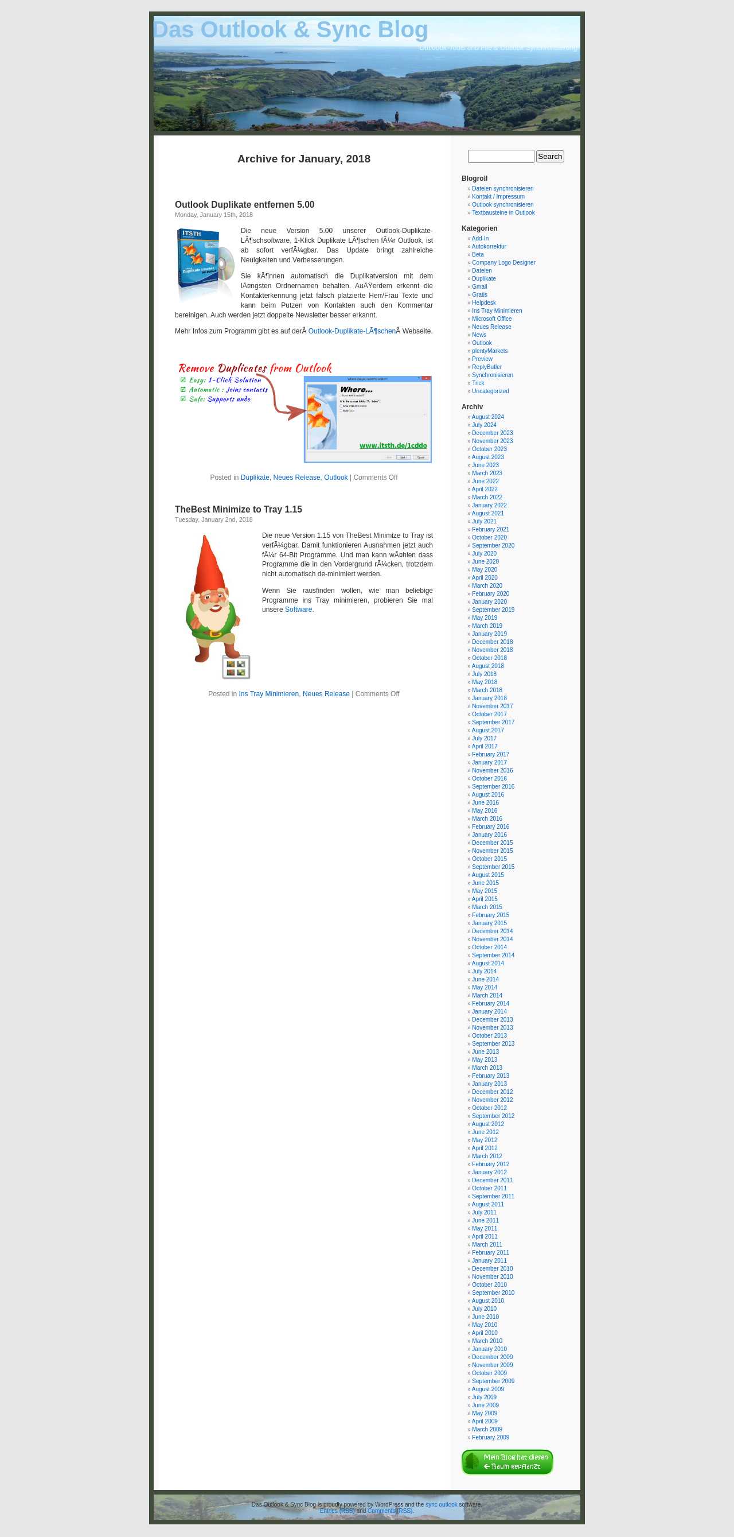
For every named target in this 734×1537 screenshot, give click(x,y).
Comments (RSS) (390, 1511)
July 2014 (484, 971)
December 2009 (492, 1357)
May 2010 (484, 1325)
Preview (482, 359)
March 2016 (487, 819)
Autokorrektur (489, 246)
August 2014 (488, 963)
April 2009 (485, 1421)
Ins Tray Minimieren (269, 694)
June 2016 (485, 802)
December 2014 (492, 931)
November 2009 (492, 1365)
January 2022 (489, 505)
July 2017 (484, 738)
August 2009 (488, 1389)
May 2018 (484, 682)
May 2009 (484, 1413)
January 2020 (489, 602)
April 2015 (485, 899)
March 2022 (487, 497)
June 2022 (485, 481)
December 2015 (492, 843)
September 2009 (493, 1381)
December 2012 (492, 1092)
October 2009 (489, 1373)
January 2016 (489, 835)
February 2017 (490, 754)
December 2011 (492, 1180)
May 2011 (484, 1228)
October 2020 (489, 537)
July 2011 (484, 1212)
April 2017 (485, 746)
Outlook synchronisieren (502, 204)
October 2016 (489, 778)
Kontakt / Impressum (498, 196)
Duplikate (255, 477)
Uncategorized (490, 391)
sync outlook (441, 1504)
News (479, 335)
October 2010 (489, 1285)
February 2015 (490, 915)
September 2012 (493, 1116)
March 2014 (487, 995)
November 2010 (492, 1277)
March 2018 (487, 690)
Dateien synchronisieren (502, 188)
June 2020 (485, 561)
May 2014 (484, 987)
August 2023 (488, 457)
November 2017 (492, 706)
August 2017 (488, 730)
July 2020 (484, 553)
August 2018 (488, 666)
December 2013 (492, 1019)
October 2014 (489, 947)
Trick (478, 383)
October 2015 (489, 859)
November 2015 (492, 851)
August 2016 (488, 794)
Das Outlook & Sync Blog (290, 29)
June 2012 (485, 1132)
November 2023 (492, 441)
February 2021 (490, 529)
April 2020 (485, 578)
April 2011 (485, 1236)
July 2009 (484, 1397)
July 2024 (484, 425)
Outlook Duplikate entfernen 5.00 (245, 204)
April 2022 (485, 489)
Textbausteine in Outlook (503, 212)
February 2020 (490, 594)
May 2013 (484, 1060)
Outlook (336, 477)
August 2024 (488, 417)
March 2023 (487, 473)
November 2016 (492, 770)
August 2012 (488, 1124)
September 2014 (493, 955)
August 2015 (488, 875)
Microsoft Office (492, 319)
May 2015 (484, 891)
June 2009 (485, 1405)
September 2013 (493, 1044)
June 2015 (485, 883)
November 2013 (492, 1027)
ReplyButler (487, 367)
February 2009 (490, 1437)
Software (298, 610)
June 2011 (485, 1220)
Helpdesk (484, 303)
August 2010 (488, 1301)
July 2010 (484, 1309)
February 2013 (490, 1076)
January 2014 (489, 1011)
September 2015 (493, 867)
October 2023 (489, 449)
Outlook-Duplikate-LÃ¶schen (352, 331)
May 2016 (484, 811)
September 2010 (493, 1293)
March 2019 (487, 626)
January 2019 (489, 634)
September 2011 (493, 1196)
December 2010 (492, 1269)
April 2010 (485, 1333)
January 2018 (489, 698)
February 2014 (490, 1003)
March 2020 (487, 586)
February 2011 (490, 1252)
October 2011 (489, 1188)
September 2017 (493, 722)
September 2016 (493, 786)
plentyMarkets (489, 351)
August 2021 (488, 513)
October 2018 (489, 658)
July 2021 (484, 521)
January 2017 (489, 762)
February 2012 (490, 1164)
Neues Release (297, 477)
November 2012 (492, 1100)
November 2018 (492, 650)
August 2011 (488, 1204)
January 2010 (489, 1349)
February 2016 (490, 827)
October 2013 (489, 1036)
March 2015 (487, 907)
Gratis (479, 295)
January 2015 (489, 923)
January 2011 (489, 1260)
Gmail (479, 287)
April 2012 (485, 1148)
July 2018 (484, 674)
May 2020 (484, 569)
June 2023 (485, 465)
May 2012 (484, 1140)
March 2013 (487, 1068)
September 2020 (493, 545)
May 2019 (484, 618)
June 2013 (485, 1052)
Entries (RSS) (337, 1511)
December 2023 (492, 433)
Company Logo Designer (504, 262)
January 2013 (489, 1084)
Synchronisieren (492, 375)
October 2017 (489, 714)
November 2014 (492, 939)
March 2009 (487, 1429)
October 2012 (489, 1108)
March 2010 (487, 1341)
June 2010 (485, 1317)
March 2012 (487, 1156)
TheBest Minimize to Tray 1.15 (238, 509)
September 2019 (493, 610)
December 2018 (492, 642)
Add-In (480, 238)
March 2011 (487, 1244)
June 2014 (485, 979)
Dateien (481, 270)
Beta (478, 254)
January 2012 (489, 1172)
